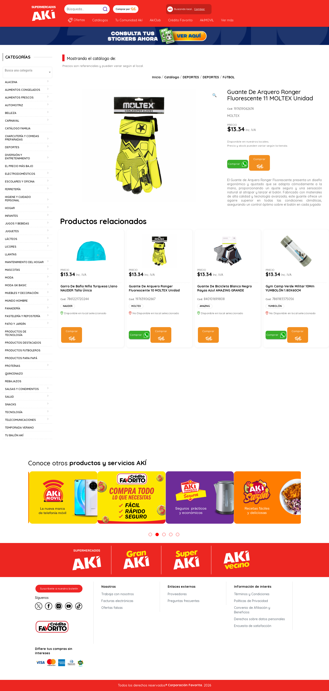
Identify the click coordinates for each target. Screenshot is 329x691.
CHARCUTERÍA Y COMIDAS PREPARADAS (22, 137)
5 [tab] (177, 534)
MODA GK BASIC (16, 285)
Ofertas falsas (112, 608)
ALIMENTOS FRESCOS (19, 97)
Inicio (156, 77)
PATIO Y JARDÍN (15, 324)
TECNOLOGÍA (13, 412)
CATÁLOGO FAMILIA (17, 128)
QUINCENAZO (14, 373)
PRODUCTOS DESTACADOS (23, 342)
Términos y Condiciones (251, 594)
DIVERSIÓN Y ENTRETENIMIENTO (17, 156)
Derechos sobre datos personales (259, 619)
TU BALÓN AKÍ (14, 435)
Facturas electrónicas (117, 601)
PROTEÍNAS (12, 366)
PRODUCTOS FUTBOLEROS (22, 350)
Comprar (234, 163)
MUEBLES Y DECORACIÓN (21, 293)
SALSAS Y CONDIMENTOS (22, 389)
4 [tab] (170, 534)
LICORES (10, 246)
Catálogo (171, 77)
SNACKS (10, 404)
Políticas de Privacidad (251, 601)
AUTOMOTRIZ (14, 105)
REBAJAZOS (13, 381)
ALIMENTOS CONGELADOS (22, 89)
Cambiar (199, 9)
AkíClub (155, 20)
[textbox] (27, 70)
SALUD (9, 396)
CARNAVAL (12, 120)
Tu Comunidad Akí (128, 20)
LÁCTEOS (11, 239)
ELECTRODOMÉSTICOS (20, 173)
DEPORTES (12, 147)
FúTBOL (229, 77)
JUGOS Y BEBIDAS (17, 223)
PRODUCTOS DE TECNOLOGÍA (15, 333)
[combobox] (27, 72)
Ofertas (79, 20)
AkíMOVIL (207, 20)
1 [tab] (150, 534)
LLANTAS (11, 254)
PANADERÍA (12, 308)
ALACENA (11, 82)
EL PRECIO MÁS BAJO (19, 166)
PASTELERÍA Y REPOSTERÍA (22, 316)
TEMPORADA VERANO (19, 427)
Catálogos (100, 20)
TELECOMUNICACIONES (20, 420)
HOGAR (10, 208)
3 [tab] (164, 534)
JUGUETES (12, 231)
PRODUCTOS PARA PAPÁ (21, 358)
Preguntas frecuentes (183, 601)
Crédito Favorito (180, 20)
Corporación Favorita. (185, 685)
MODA (9, 277)
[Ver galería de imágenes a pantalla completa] (214, 94)
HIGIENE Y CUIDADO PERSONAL (18, 198)
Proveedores (177, 594)
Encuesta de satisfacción (252, 626)
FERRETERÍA (13, 189)
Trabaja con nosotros (117, 594)
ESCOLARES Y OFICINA (20, 181)
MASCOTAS (12, 269)
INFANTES (11, 215)
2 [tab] (157, 534)
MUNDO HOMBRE (16, 300)
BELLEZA (10, 113)
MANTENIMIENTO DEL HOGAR (24, 262)
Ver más (227, 20)
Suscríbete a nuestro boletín (59, 588)
